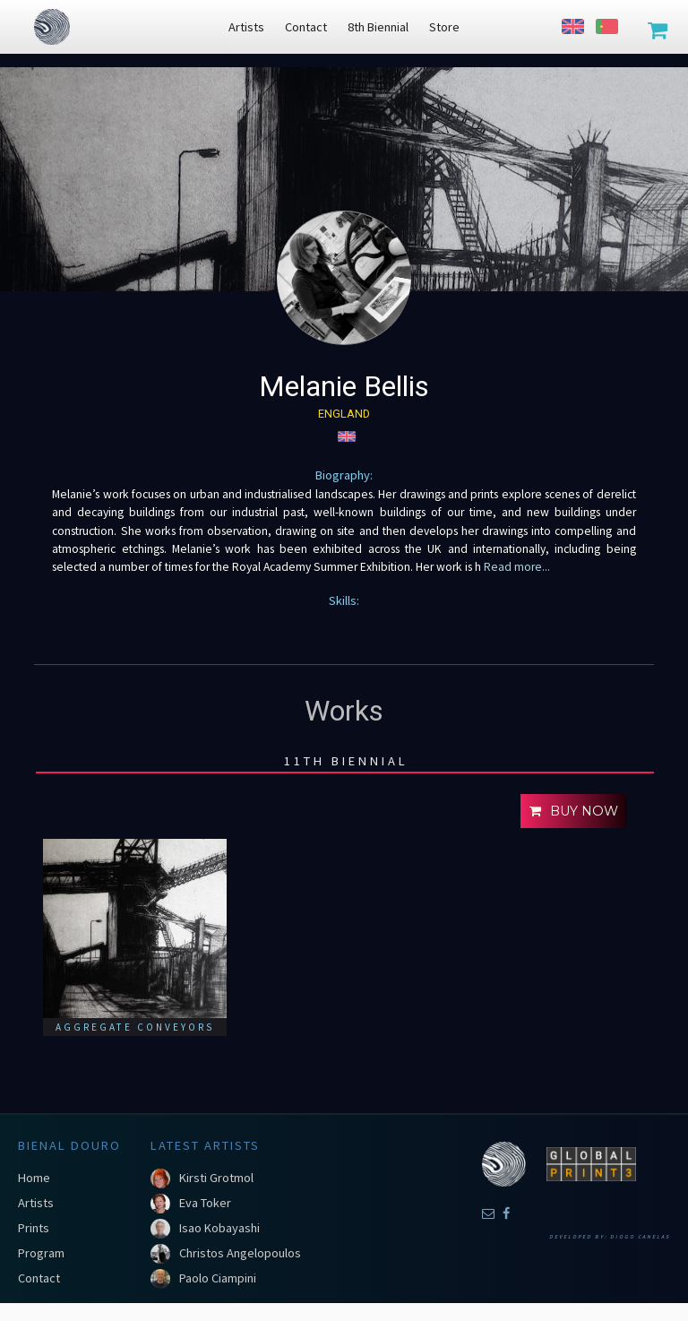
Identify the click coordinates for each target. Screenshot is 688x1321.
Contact (39, 1278)
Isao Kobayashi (219, 1228)
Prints (33, 1228)
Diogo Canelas (640, 1236)
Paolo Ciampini (217, 1278)
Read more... (515, 566)
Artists (36, 1203)
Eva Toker (205, 1203)
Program (41, 1253)
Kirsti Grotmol (216, 1178)
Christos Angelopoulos (240, 1253)
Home (34, 1178)
